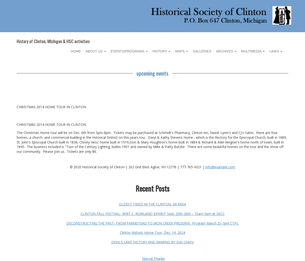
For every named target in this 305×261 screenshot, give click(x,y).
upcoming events (152, 73)
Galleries (202, 51)
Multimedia (252, 51)
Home (76, 51)
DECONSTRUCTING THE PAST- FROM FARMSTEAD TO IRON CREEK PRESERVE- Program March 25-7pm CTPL (152, 223)
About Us (96, 51)
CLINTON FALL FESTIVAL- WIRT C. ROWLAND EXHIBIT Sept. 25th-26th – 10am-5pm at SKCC (153, 213)
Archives (226, 51)
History (161, 51)
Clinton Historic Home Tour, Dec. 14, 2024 (152, 232)
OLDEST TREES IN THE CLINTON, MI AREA (152, 204)
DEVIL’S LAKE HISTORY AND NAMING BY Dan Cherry (152, 242)
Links (275, 51)
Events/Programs (129, 51)
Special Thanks (153, 258)
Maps (181, 51)
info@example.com (220, 167)
